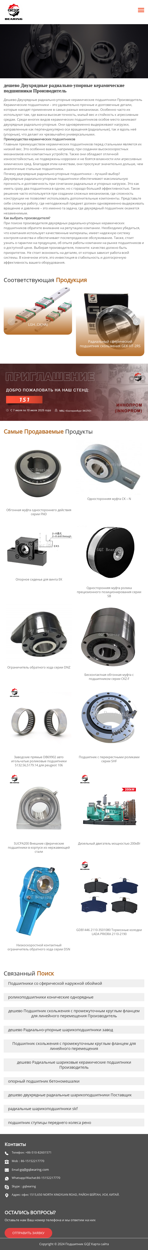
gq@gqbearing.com (34, 1169)
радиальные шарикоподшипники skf (43, 1108)
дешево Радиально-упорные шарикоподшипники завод (60, 1029)
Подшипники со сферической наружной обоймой (55, 983)
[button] (136, 321)
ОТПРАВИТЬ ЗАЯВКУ (28, 1233)
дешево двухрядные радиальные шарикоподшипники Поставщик (70, 1094)
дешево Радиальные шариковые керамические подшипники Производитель (74, 1065)
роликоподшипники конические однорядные (50, 997)
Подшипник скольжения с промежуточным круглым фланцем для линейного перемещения (74, 1046)
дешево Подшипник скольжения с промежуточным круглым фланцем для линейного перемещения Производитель (74, 1013)
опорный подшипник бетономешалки (44, 1081)
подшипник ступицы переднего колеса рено (49, 1122)
